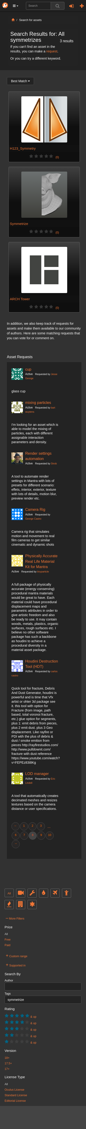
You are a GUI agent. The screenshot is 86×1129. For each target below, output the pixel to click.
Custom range (16, 955)
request (51, 51)
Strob (54, 463)
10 (49, 835)
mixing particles (38, 402)
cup (28, 369)
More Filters (15, 917)
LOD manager (37, 774)
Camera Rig (35, 509)
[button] (15, 5)
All (9, 893)
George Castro (33, 518)
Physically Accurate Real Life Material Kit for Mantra (41, 561)
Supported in (16, 964)
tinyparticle (43, 571)
